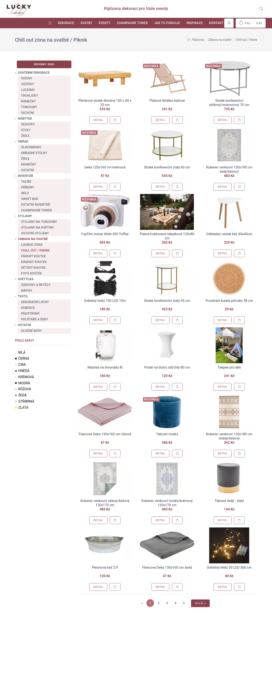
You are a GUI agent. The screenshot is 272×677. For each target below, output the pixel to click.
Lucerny (28, 90)
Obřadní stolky (34, 153)
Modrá (22, 383)
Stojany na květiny (37, 227)
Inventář (25, 176)
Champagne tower (36, 210)
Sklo (25, 193)
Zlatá (21, 408)
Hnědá (22, 371)
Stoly (25, 130)
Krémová (24, 377)
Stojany (25, 216)
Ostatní (27, 113)
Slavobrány (31, 147)
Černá (22, 358)
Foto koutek (31, 273)
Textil (23, 296)
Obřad (23, 141)
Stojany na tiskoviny (39, 222)
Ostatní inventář (35, 204)
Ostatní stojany (35, 233)
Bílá (20, 353)
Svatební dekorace (34, 73)
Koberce (28, 308)
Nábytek (25, 118)
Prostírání (30, 313)
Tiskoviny (29, 107)
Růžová (23, 389)
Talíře (26, 182)
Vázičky (27, 84)
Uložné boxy (31, 331)
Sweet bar (29, 199)
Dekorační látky (35, 302)
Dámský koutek (34, 262)
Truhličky (29, 96)
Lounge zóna (31, 245)
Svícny (26, 78)
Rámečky (28, 101)
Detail (98, 120)
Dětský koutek (33, 268)
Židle (25, 136)
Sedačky (28, 124)
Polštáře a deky (34, 319)
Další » (200, 603)
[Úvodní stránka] (50, 23)
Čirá (20, 365)
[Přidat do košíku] (115, 120)
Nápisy (26, 291)
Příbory (27, 187)
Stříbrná (24, 401)
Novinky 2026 (44, 64)
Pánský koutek (33, 256)
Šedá (21, 395)
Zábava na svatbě (33, 239)
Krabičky (28, 164)
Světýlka (26, 279)
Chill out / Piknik (35, 250)
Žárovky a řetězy (35, 285)
